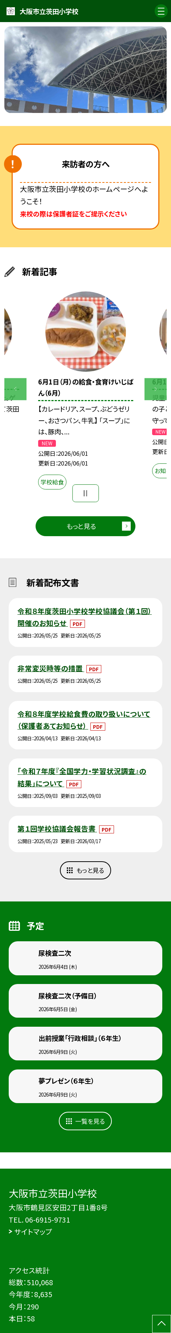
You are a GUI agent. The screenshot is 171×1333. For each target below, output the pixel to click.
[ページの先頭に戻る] (161, 1324)
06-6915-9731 (47, 1219)
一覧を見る (90, 1121)
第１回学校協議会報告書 (57, 828)
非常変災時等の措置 (50, 668)
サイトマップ (33, 1231)
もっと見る (81, 526)
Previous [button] (15, 389)
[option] (85, 69)
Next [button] (155, 389)
